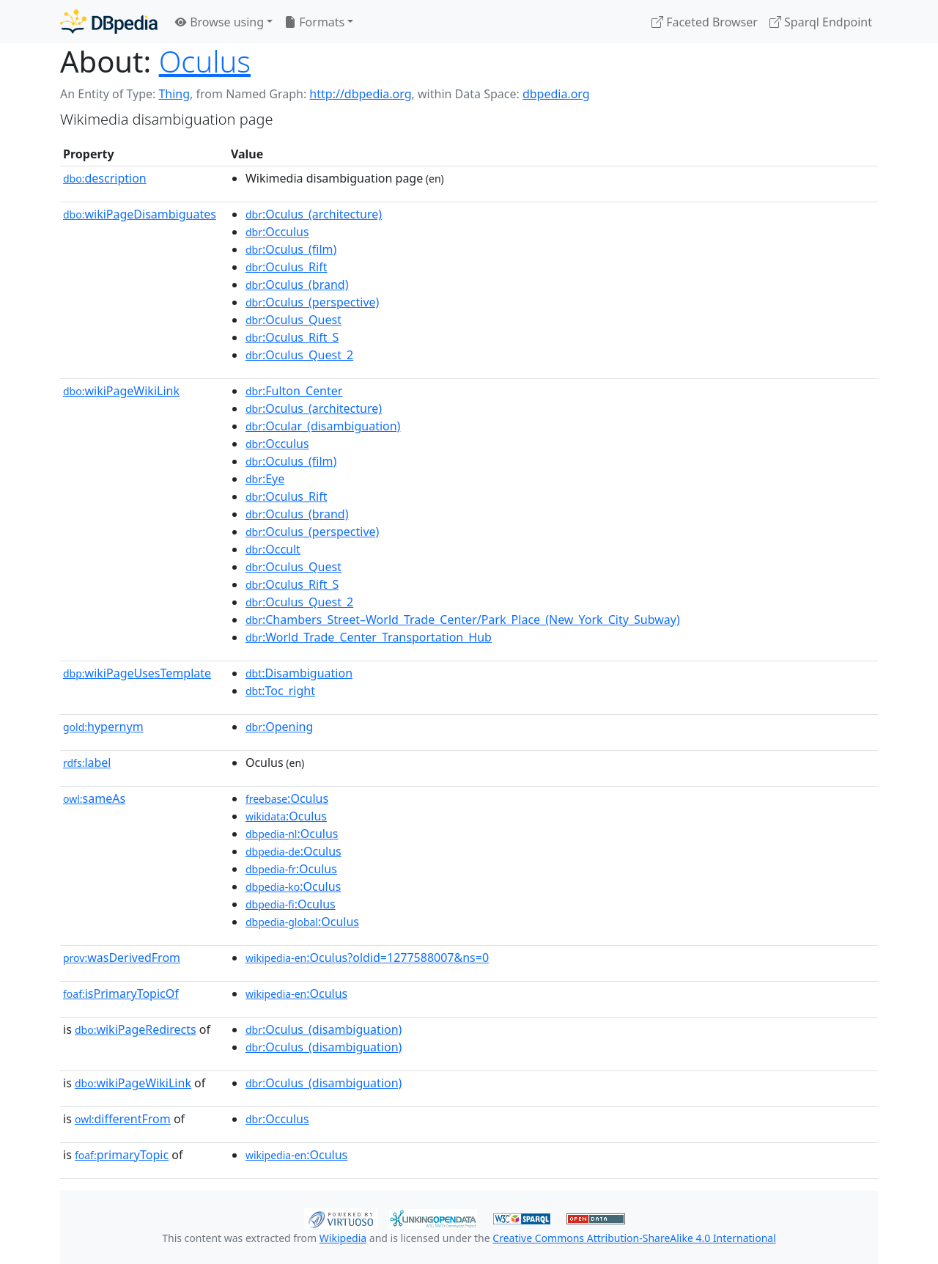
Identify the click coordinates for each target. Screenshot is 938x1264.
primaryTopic (122, 1155)
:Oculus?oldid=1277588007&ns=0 (367, 957)
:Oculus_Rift (286, 267)
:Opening (279, 727)
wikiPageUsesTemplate (137, 673)
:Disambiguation (298, 673)
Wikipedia (343, 1238)
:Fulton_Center (294, 391)
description (105, 178)
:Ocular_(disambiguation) (323, 426)
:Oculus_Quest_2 (299, 355)
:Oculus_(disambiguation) (323, 1029)
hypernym (103, 727)
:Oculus (286, 798)
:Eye (264, 479)
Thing (174, 94)
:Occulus (277, 232)
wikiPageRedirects (135, 1029)
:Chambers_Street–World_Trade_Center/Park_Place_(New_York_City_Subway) (462, 619)
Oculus (205, 61)
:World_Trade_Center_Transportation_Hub (368, 637)
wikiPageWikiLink (121, 391)
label (87, 762)
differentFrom (123, 1119)
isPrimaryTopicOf (121, 993)
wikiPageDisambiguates (139, 214)
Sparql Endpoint (820, 22)
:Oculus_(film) (290, 249)
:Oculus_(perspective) (312, 302)
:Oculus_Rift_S (292, 337)
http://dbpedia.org (360, 94)
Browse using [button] (219, 22)
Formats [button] (314, 22)
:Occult (272, 549)
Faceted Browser (704, 22)
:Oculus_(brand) (297, 284)
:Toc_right (280, 691)
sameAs (94, 798)
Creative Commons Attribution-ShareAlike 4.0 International (633, 1238)
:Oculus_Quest (293, 320)
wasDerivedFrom (121, 957)
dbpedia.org (556, 94)
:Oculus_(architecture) (313, 214)
